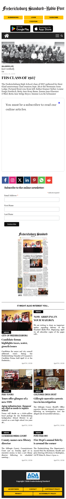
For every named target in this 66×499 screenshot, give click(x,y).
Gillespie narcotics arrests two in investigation (48, 400)
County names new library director (16, 441)
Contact (33, 489)
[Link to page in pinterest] (34, 180)
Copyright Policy (52, 489)
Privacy (18, 494)
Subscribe (53, 17)
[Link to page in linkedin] (27, 180)
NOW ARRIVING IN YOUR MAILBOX (45, 318)
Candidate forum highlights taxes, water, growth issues (15, 343)
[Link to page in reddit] (48, 180)
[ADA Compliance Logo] (33, 479)
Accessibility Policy (47, 494)
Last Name (8, 214)
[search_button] (61, 36)
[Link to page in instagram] (12, 180)
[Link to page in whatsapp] (41, 180)
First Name (9, 206)
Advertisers (13, 489)
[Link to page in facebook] (5, 180)
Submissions (13, 17)
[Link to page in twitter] (19, 180)
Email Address (11, 195)
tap (57, 36)
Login (33, 17)
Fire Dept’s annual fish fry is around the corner (48, 441)
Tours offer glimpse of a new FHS (15, 400)
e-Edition (33, 22)
